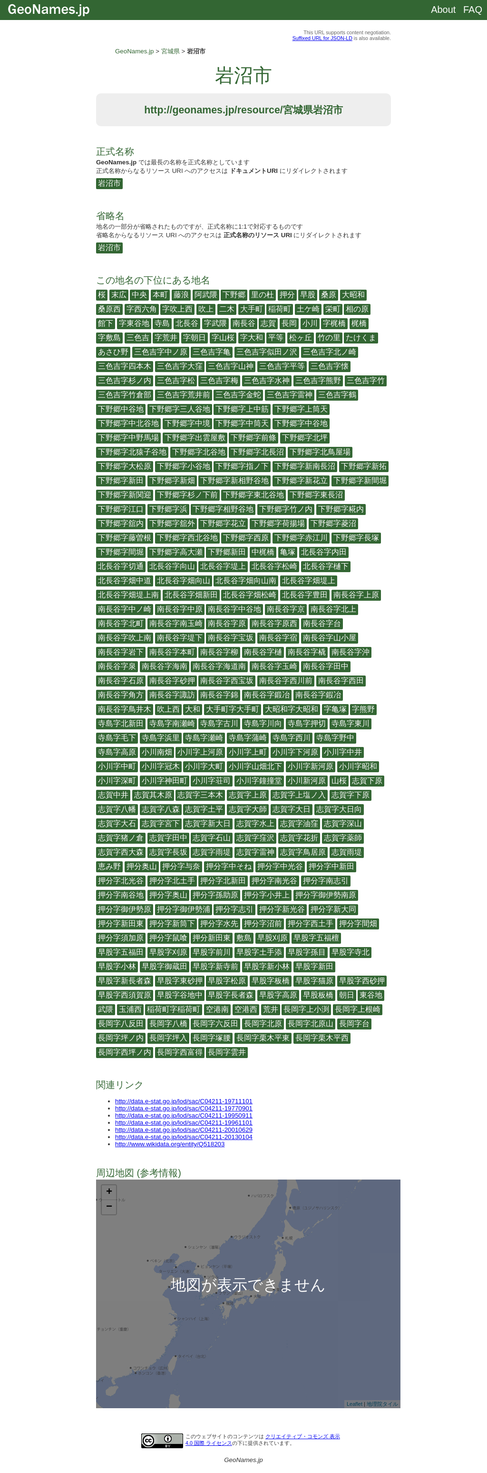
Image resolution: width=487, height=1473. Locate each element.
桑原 (328, 295)
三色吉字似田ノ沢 (266, 352)
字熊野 (363, 709)
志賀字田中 (168, 838)
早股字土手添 (259, 952)
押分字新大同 (333, 909)
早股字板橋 (271, 981)
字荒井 (166, 337)
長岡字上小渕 (306, 1009)
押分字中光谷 (280, 866)
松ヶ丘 (300, 337)
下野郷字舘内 (121, 523)
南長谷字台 (322, 623)
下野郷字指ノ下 (242, 466)
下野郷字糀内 (341, 509)
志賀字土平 (204, 809)
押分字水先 (219, 923)
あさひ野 (113, 352)
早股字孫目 (307, 952)
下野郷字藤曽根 (124, 538)
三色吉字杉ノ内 (124, 380)
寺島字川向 (263, 723)
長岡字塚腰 (212, 1038)
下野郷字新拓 (364, 466)
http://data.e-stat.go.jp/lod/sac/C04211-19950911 (184, 1115)
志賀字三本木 (200, 795)
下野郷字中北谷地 (128, 423)
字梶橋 (334, 323)
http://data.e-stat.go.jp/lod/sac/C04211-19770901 (184, 1108)
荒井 (270, 1009)
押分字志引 (234, 909)
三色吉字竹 (366, 380)
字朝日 (194, 337)
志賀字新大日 (208, 823)
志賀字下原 (350, 795)
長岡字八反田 (121, 1023)
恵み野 (109, 866)
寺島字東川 (350, 723)
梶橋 (359, 323)
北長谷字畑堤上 (308, 580)
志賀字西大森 (121, 852)
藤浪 (181, 295)
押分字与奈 (181, 866)
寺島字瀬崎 (204, 738)
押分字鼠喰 (168, 938)
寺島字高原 (117, 752)
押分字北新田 (223, 881)
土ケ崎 (308, 309)
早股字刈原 (168, 952)
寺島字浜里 (161, 738)
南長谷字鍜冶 (318, 695)
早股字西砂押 (362, 981)
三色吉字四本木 (124, 366)
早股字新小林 (267, 966)
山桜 (339, 781)
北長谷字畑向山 (183, 580)
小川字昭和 (358, 766)
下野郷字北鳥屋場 (320, 452)
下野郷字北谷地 (198, 452)
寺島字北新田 (121, 723)
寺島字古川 (219, 723)
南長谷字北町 (121, 623)
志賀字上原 (248, 795)
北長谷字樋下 (326, 566)
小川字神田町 (164, 781)
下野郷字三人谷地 (179, 409)
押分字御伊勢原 (124, 909)
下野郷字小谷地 (183, 466)
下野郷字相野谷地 (223, 509)
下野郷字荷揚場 (278, 523)
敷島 (244, 938)
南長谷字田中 (326, 666)
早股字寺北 (350, 952)
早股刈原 (272, 938)
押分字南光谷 (274, 881)
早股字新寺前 (215, 966)
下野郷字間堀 (121, 552)
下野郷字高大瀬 (176, 552)
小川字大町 (204, 766)
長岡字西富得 (180, 1052)
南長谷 (244, 323)
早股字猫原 (314, 981)
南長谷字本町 (172, 652)
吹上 (206, 309)
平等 (275, 337)
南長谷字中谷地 (234, 609)
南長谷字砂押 (172, 680)
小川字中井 (343, 752)
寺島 (162, 323)
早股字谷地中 (180, 995)
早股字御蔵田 (164, 966)
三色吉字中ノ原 (160, 352)
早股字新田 (314, 966)
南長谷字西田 (341, 680)
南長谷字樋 (263, 652)
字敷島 (109, 337)
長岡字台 (354, 1023)
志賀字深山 (343, 823)
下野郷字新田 (121, 480)
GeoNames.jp (134, 51)
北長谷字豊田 (305, 595)
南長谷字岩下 (121, 652)
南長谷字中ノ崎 (124, 609)
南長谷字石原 (121, 680)
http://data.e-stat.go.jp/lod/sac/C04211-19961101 (184, 1122)
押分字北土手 (172, 881)
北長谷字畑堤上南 (128, 595)
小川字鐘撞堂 (259, 781)
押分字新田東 (121, 923)
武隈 (105, 1009)
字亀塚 (335, 709)
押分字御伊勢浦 (183, 909)
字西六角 (142, 309)
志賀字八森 (161, 809)
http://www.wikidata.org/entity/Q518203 (169, 1144)
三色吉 (138, 337)
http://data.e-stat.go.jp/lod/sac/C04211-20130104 (184, 1136)
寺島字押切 (307, 723)
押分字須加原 (121, 938)
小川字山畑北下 (255, 766)
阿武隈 (206, 295)
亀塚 (287, 552)
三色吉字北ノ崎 (329, 352)
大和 (192, 709)
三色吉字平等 (282, 366)
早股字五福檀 (316, 938)
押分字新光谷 (282, 909)
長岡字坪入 (168, 1038)
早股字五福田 (121, 952)
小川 (310, 323)
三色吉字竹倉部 (124, 395)
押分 (287, 295)
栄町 (333, 309)
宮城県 (170, 51)
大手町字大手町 (232, 709)
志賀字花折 (299, 838)
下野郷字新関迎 (124, 495)
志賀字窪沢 (255, 838)
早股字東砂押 (180, 981)
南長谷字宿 (278, 638)
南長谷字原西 (274, 623)
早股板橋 (318, 995)
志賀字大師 (248, 809)
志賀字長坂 (168, 852)
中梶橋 (263, 552)
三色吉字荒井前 (183, 395)
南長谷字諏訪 (172, 695)
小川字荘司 (212, 781)
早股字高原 (278, 995)
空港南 (217, 1009)
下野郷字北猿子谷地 (132, 452)
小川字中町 (117, 766)
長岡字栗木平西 (322, 1038)
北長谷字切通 (121, 566)
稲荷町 (279, 309)
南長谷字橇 (307, 652)
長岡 (289, 323)
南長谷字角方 (121, 695)
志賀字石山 (212, 838)
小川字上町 (248, 752)
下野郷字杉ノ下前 (187, 495)
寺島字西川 (292, 738)
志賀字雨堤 (212, 852)
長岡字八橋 (168, 1023)
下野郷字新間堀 (360, 480)
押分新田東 (212, 938)
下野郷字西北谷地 (187, 538)
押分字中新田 (331, 866)
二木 (226, 309)
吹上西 (168, 709)
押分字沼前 (263, 923)
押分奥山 (142, 866)
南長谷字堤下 (180, 638)
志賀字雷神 (255, 852)
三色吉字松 (176, 380)
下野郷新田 (227, 552)
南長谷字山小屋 (329, 638)
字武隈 (215, 323)
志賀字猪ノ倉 (121, 838)
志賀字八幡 (117, 809)
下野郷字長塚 (356, 538)
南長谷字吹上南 (124, 638)
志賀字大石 (117, 823)
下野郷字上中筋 (242, 409)
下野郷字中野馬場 (128, 438)
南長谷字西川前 (285, 680)
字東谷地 (134, 323)
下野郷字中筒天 (242, 423)
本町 (160, 295)
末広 (119, 295)
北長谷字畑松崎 (249, 595)
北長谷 (186, 323)
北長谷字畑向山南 (245, 580)
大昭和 (353, 295)
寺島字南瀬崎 (172, 723)
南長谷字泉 (117, 666)
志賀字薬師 (343, 838)
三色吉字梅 (219, 380)
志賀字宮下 (161, 823)
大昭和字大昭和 (291, 709)
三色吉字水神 (267, 380)
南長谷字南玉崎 (176, 623)
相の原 (357, 309)
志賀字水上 (255, 823)
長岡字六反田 (215, 1023)
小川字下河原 (295, 752)
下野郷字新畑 (172, 480)
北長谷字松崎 (274, 566)
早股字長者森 (230, 995)
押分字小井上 (267, 895)
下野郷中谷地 (121, 409)
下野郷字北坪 (305, 438)
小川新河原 (307, 781)
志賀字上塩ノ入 (299, 795)
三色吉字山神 (230, 366)
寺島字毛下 (117, 738)
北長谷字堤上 (223, 566)
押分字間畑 (358, 923)
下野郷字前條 (253, 438)
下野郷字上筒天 (301, 409)
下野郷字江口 (121, 509)
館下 (105, 323)
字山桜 (223, 337)
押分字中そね (229, 866)
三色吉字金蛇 (238, 395)
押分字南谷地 (121, 895)
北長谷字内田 (324, 552)
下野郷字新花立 (301, 480)
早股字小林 (117, 966)
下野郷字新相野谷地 (234, 480)
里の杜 (262, 295)
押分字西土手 (310, 923)
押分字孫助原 (215, 895)
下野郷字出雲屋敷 (195, 438)
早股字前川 (212, 952)
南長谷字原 (227, 623)
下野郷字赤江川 (301, 538)
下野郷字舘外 (172, 523)
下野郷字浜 (168, 509)
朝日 (346, 995)
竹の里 (329, 337)
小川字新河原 (310, 766)
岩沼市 (109, 183)
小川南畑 (157, 752)
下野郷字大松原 (124, 466)
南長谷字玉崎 (274, 666)
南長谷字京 (286, 609)
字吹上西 (177, 309)
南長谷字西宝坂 (226, 680)
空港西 (245, 1009)
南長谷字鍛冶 (267, 695)
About (443, 9)
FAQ (472, 9)
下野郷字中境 (187, 423)
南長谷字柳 (219, 652)
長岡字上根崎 (357, 1009)
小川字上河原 (200, 752)
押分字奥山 (168, 895)
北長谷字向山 (172, 566)
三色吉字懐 (330, 366)
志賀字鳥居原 (303, 852)
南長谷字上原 (356, 595)
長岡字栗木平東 (263, 1038)
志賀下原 (367, 781)
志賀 (268, 323)
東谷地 (371, 995)
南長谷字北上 (333, 609)
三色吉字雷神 (289, 395)
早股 (307, 295)
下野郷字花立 (223, 523)
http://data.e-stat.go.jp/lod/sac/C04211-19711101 (184, 1101)
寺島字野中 (335, 738)
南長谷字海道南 (219, 666)
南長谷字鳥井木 (124, 709)
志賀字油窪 (299, 823)
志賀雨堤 (346, 852)
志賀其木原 (153, 795)
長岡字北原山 (310, 1023)
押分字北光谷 (121, 881)
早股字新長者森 (124, 981)
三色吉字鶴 (337, 395)
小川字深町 (117, 781)
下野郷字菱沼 (333, 523)
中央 (139, 295)
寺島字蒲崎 (248, 738)
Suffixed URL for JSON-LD (322, 38)
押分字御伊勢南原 (325, 895)
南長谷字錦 (219, 695)
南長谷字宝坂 (230, 638)
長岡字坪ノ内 (121, 1038)
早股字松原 (227, 981)
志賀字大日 (292, 809)
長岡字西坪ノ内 (124, 1052)
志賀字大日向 (339, 809)
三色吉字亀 (212, 352)
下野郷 (234, 295)
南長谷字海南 (164, 666)
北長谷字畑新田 (191, 595)
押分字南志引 (326, 881)
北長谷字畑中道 (124, 580)
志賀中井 (113, 795)
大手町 (251, 309)
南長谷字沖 (350, 652)
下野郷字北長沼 (257, 452)
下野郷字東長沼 (316, 495)
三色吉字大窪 (180, 366)
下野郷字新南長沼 (304, 466)
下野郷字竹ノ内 (285, 509)
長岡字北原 (263, 1023)
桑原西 (109, 309)
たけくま (361, 337)
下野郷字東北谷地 (253, 495)
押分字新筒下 (172, 923)
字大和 (251, 337)
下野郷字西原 (246, 538)
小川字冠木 (161, 766)
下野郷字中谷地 (301, 423)
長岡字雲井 (227, 1052)
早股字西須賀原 (124, 995)
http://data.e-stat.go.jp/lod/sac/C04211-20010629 (184, 1129)
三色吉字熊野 (318, 380)
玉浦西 (130, 1009)
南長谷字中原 (180, 609)
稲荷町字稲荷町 (173, 1009)
